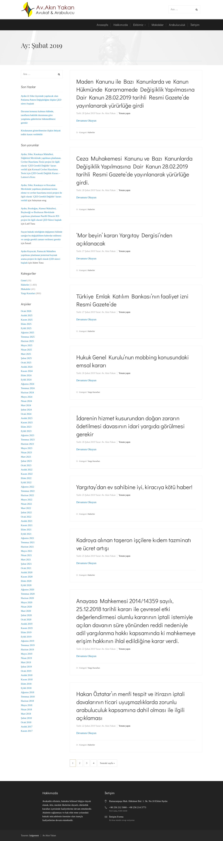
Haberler (91, 132)
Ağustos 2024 (27, 384)
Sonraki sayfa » (107, 763)
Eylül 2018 (26, 688)
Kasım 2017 (27, 731)
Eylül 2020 (26, 585)
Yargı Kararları (94, 392)
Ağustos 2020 (27, 589)
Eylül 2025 (26, 328)
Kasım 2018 (27, 679)
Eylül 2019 (26, 636)
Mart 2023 (26, 456)
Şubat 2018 (26, 718)
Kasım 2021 (27, 525)
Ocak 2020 (26, 619)
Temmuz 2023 (28, 439)
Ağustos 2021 (27, 538)
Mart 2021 (26, 559)
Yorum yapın (124, 113)
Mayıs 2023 (26, 448)
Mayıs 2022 (26, 499)
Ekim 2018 (26, 684)
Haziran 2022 (27, 495)
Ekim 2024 (26, 375)
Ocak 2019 (26, 671)
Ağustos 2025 (27, 332)
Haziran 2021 (27, 546)
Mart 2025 (26, 354)
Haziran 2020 (27, 598)
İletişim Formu (116, 816)
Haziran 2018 (27, 701)
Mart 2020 (26, 611)
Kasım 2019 (27, 628)
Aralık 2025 (26, 315)
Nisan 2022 (26, 504)
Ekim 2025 (26, 324)
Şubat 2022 (26, 512)
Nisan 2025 (26, 349)
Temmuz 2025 (28, 337)
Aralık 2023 (26, 418)
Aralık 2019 (26, 624)
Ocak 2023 (26, 465)
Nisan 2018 (26, 709)
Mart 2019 (26, 662)
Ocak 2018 (26, 722)
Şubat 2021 (26, 564)
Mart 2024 (26, 405)
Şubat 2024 (26, 409)
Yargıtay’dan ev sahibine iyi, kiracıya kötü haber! (134, 487)
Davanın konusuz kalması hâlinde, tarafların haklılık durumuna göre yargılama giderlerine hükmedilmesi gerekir (38, 117)
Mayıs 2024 (26, 397)
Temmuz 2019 (28, 645)
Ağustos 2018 (27, 692)
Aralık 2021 (26, 521)
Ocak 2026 (26, 311)
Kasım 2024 (27, 371)
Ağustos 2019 (27, 641)
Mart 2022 (26, 508)
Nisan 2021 (26, 555)
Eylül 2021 (26, 534)
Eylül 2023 (26, 431)
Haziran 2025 (27, 341)
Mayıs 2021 (26, 551)
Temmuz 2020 (28, 594)
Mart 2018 (26, 713)
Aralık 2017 (26, 726)
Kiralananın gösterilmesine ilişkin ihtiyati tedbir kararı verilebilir (41, 132)
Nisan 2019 (26, 658)
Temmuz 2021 (28, 542)
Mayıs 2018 (26, 705)
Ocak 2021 (26, 568)
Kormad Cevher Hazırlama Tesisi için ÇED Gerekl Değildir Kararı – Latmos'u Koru (40, 173)
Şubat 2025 (26, 358)
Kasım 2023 (27, 422)
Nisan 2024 (26, 401)
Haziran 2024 (27, 392)
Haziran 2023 (27, 444)
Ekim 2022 (26, 478)
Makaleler (26, 289)
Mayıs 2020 (26, 602)
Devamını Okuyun (86, 120)
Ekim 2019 (26, 632)
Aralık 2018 (26, 675)
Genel (24, 280)
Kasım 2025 (27, 319)
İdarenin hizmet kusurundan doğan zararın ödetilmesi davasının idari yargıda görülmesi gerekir (130, 426)
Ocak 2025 (26, 362)
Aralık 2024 (26, 367)
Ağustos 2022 (27, 486)
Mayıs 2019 (26, 654)
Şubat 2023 (26, 461)
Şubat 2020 (26, 615)
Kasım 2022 (27, 474)
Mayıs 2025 (26, 345)
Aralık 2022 (26, 469)
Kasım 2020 (27, 576)
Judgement (34, 835)
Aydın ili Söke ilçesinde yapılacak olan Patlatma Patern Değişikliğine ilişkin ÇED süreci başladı (41, 100)
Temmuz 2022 (28, 491)
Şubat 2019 (26, 666)
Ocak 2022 (26, 516)
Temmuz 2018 (28, 696)
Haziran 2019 (27, 649)
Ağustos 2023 (27, 435)
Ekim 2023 (26, 426)
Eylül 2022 (26, 482)
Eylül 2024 (26, 379)
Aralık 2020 (26, 572)
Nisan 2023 (26, 452)
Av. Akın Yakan (109, 113)
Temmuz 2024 (28, 388)
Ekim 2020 (26, 581)
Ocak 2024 (26, 414)
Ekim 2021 (26, 529)
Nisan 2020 (26, 606)
